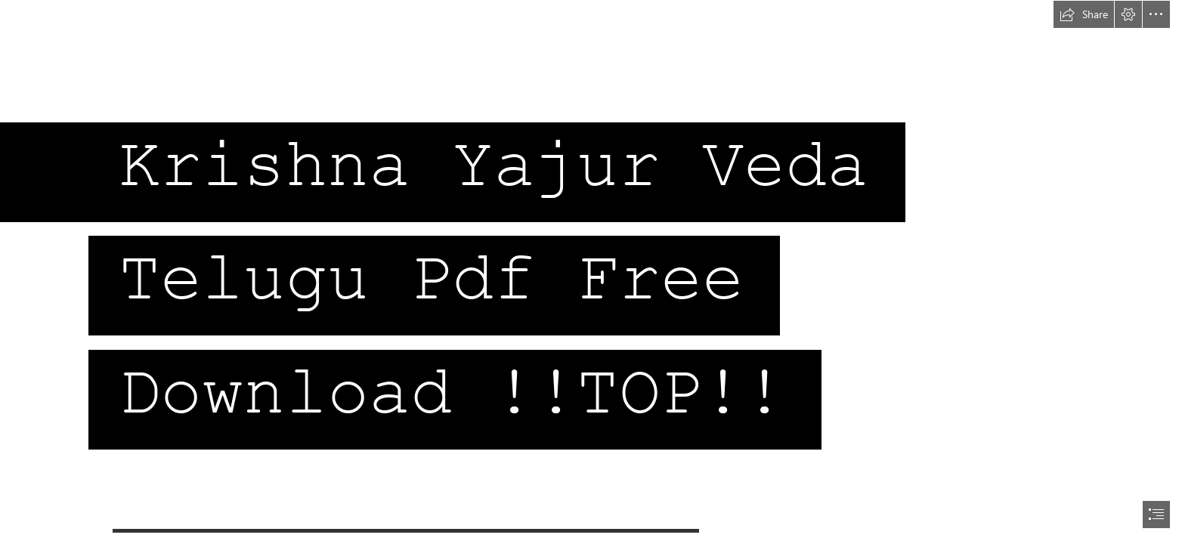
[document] (592, 272)
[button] (1084, 14)
